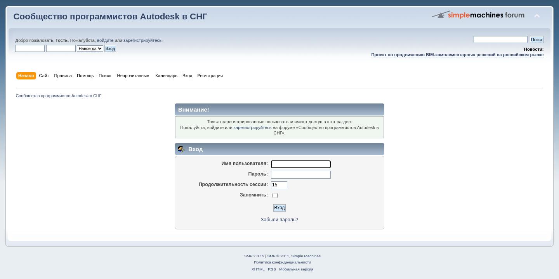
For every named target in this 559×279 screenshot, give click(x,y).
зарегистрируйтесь (142, 40)
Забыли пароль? (279, 219)
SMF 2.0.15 (254, 256)
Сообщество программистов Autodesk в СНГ (110, 16)
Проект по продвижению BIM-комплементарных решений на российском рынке (457, 54)
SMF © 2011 (278, 256)
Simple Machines (306, 256)
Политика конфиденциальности (282, 262)
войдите (105, 40)
